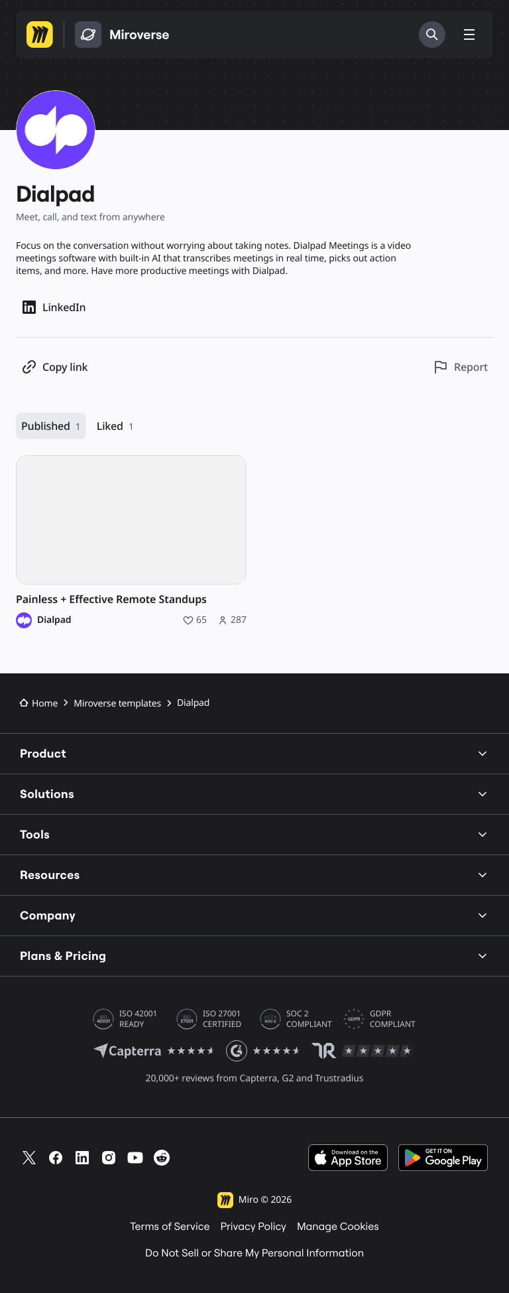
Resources (254, 874)
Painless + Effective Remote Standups (111, 599)
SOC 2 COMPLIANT (309, 1019)
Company (254, 915)
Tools (254, 834)
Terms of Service (169, 1226)
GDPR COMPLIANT (393, 1019)
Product (254, 753)
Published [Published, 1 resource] (51, 426)
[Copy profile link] (54, 367)
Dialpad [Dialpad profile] (54, 620)
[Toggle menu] (469, 34)
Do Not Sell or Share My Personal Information (254, 1253)
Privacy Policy (253, 1226)
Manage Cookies (338, 1226)
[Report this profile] (460, 367)
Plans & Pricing (254, 955)
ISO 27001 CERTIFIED (222, 1019)
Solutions (254, 793)
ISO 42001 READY (138, 1019)
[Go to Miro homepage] (40, 34)
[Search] (432, 34)
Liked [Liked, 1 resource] (115, 426)
